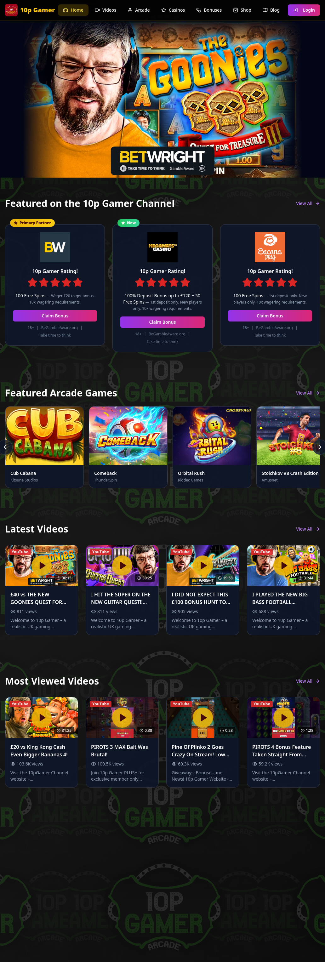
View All (308, 203)
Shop (242, 10)
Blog (271, 10)
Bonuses (209, 10)
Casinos (173, 10)
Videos (105, 10)
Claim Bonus (55, 316)
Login (304, 10)
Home (73, 10)
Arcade (139, 10)
